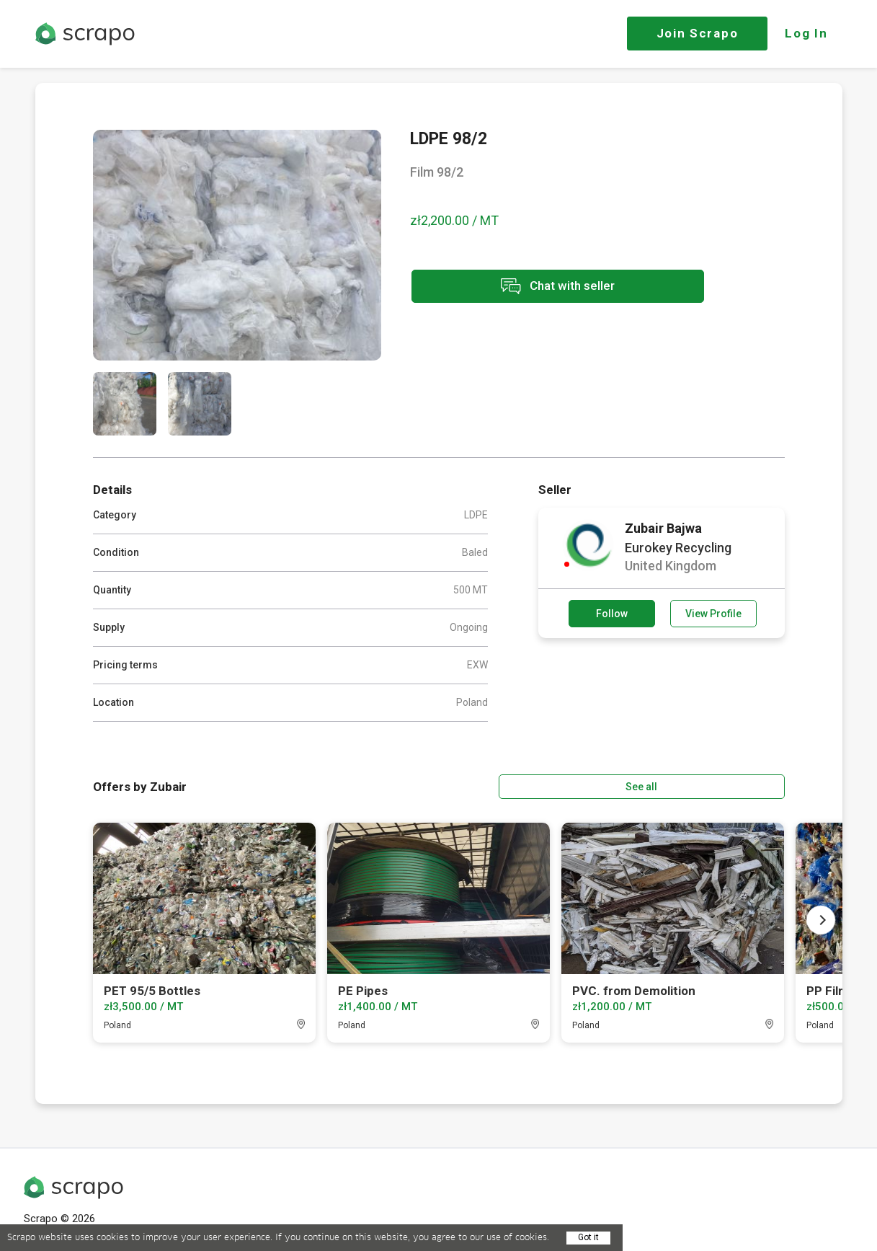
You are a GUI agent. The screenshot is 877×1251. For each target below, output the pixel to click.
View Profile (713, 613)
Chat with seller (538, 287)
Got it (588, 1237)
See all (743, 785)
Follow (612, 613)
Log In (806, 33)
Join (697, 33)
